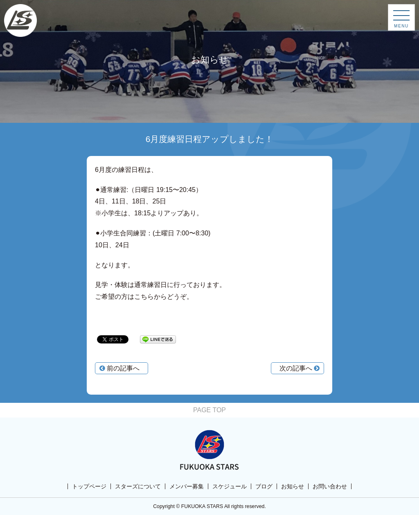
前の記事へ (119, 368)
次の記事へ (299, 368)
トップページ (89, 486)
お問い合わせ (330, 486)
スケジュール (229, 486)
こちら (144, 296)
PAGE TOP (209, 410)
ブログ (264, 486)
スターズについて (138, 486)
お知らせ (292, 486)
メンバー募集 (186, 486)
